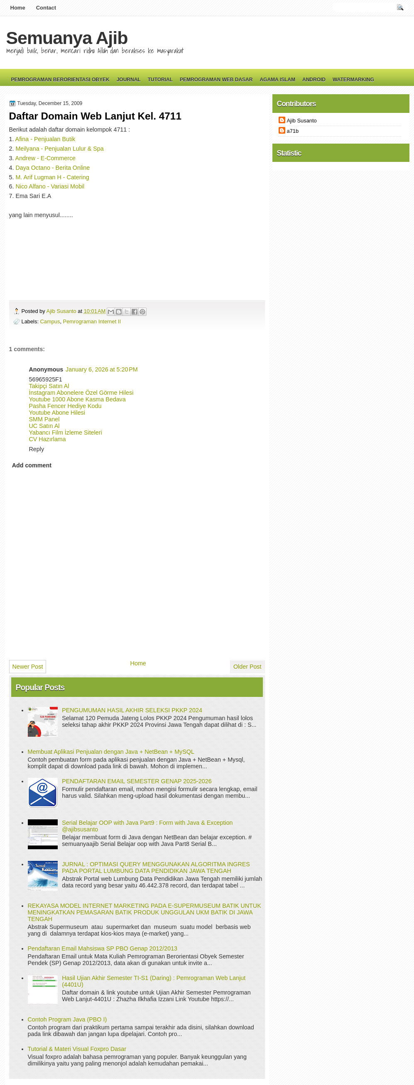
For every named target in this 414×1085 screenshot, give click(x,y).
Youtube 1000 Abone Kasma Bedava (77, 399)
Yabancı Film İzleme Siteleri (65, 432)
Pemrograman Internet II (92, 321)
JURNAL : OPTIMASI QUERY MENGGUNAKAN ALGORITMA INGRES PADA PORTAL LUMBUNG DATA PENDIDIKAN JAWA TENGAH (156, 867)
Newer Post (27, 666)
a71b (293, 131)
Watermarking (353, 80)
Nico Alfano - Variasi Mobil (49, 186)
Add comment (31, 465)
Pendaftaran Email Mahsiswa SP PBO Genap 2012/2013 (103, 948)
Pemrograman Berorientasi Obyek (60, 80)
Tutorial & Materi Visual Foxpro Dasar (77, 1049)
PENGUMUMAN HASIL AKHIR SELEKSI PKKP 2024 (132, 710)
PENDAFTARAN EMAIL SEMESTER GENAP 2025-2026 (136, 781)
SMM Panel (44, 419)
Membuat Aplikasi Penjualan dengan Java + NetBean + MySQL (111, 751)
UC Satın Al (44, 426)
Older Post (247, 666)
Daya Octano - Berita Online (52, 167)
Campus (50, 321)
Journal (129, 80)
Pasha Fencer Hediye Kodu (65, 406)
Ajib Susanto (62, 311)
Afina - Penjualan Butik (45, 139)
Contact (46, 8)
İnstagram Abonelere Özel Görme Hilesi (81, 392)
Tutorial (160, 80)
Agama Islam (277, 80)
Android (314, 80)
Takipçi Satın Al (49, 386)
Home (17, 8)
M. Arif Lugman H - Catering (52, 177)
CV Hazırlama (47, 439)
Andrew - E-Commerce (45, 158)
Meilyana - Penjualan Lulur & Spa (59, 148)
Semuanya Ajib (67, 38)
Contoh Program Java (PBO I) (67, 1019)
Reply (36, 449)
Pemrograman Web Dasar (216, 80)
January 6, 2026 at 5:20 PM (102, 369)
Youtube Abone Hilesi (57, 412)
